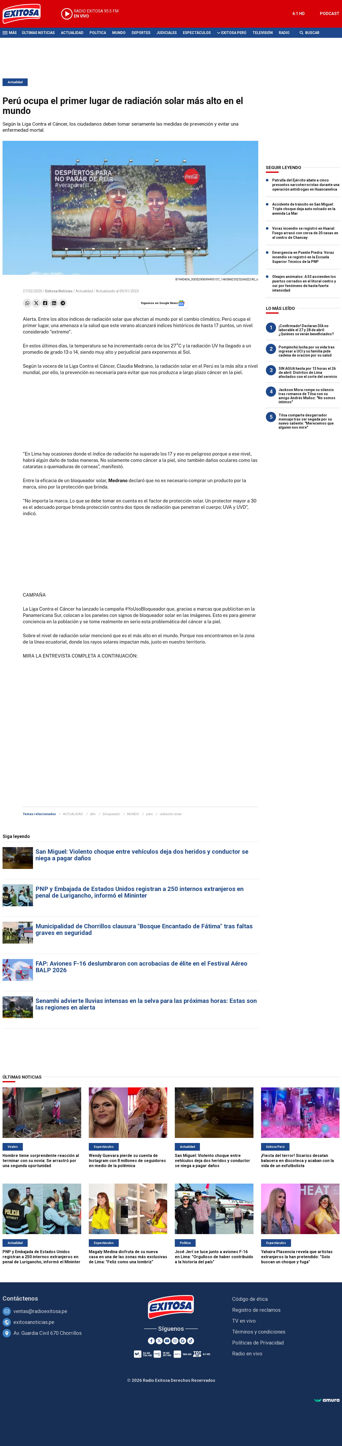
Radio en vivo (247, 1354)
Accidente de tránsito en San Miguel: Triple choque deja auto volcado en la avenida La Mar (303, 208)
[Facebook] (151, 1340)
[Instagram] (175, 1340)
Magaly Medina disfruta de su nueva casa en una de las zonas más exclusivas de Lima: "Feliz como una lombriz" (128, 1256)
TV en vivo (244, 1321)
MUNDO (133, 814)
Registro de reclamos (256, 1310)
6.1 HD (299, 13)
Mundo (119, 33)
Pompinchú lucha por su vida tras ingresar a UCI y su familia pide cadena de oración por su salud (307, 351)
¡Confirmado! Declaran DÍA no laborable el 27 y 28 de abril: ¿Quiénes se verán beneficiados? (306, 330)
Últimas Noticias (38, 33)
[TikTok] (190, 1340)
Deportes (141, 33)
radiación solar (171, 814)
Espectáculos (197, 33)
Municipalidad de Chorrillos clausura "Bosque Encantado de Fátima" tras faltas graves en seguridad (144, 929)
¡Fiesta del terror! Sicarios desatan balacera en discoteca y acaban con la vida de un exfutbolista (297, 1160)
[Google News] (182, 1340)
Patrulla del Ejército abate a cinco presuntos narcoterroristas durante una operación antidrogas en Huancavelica (305, 184)
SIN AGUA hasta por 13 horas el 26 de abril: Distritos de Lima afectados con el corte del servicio (308, 372)
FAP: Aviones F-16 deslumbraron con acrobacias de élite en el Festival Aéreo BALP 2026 (141, 967)
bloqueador (111, 814)
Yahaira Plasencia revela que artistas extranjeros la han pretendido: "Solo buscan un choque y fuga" (297, 1256)
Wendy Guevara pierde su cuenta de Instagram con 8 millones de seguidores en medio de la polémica (127, 1160)
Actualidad (72, 33)
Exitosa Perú (233, 33)
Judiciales (167, 33)
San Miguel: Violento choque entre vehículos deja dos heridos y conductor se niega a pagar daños (142, 855)
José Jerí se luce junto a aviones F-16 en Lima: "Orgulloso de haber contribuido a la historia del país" (214, 1256)
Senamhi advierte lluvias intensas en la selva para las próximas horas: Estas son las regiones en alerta (146, 1004)
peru (149, 814)
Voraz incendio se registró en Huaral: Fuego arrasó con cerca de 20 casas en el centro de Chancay (305, 233)
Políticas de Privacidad (258, 1343)
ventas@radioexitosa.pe (40, 1311)
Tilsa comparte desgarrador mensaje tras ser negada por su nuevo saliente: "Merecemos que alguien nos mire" (306, 421)
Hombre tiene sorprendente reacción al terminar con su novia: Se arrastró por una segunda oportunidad (41, 1160)
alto (93, 814)
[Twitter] (159, 1340)
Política (98, 33)
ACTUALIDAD (73, 814)
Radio (284, 33)
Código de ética (250, 1299)
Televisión (262, 33)
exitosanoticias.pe (33, 1322)
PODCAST (329, 13)
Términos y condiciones (258, 1332)
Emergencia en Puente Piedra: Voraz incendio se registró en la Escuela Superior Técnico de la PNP (303, 257)
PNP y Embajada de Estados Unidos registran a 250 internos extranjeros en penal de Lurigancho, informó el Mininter (140, 892)
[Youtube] (167, 1340)
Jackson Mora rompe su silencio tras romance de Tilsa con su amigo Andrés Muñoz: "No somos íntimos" (307, 396)
